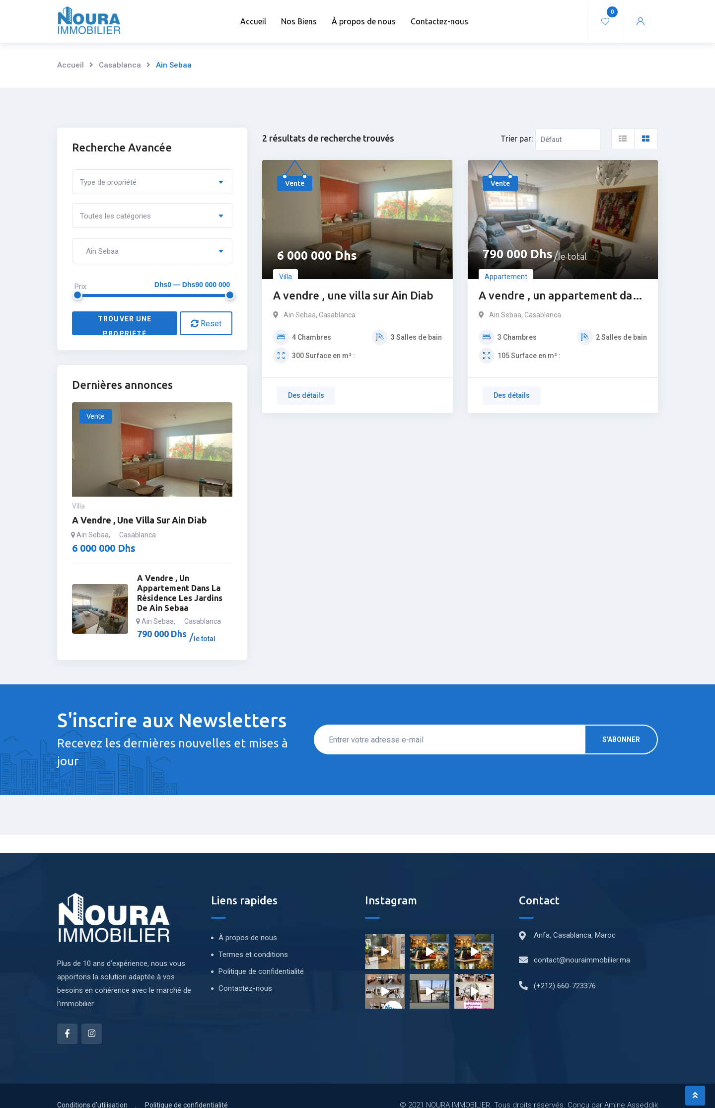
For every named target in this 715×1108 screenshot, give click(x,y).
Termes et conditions (253, 954)
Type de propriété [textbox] (108, 182)
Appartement (506, 277)
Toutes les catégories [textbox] (115, 216)
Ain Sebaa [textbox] (99, 251)
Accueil (253, 21)
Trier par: (516, 138)
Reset (206, 323)
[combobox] (152, 181)
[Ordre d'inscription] (567, 139)
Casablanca (120, 65)
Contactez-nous (439, 21)
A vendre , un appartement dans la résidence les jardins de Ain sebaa (561, 296)
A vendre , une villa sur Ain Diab (353, 295)
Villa (285, 277)
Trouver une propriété (124, 325)
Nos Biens (299, 21)
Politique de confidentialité (261, 971)
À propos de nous (364, 21)
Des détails (306, 395)
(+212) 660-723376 (565, 985)
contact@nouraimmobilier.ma (582, 960)
